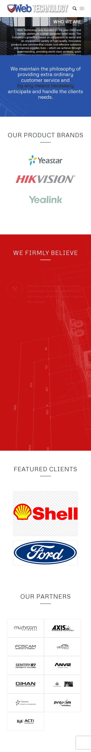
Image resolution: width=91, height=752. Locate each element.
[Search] (72, 8)
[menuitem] (72, 8)
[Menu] (82, 8)
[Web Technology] (38, 8)
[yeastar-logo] (45, 161)
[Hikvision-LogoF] (45, 181)
